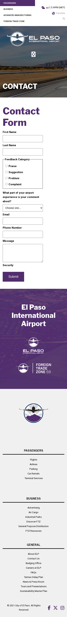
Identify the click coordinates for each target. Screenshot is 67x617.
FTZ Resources (33, 530)
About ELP (33, 553)
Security (8, 265)
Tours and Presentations (33, 586)
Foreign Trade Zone (14, 21)
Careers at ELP (33, 567)
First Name (9, 132)
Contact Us (33, 558)
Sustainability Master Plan (33, 591)
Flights (33, 459)
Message (8, 241)
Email (6, 214)
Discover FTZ (33, 521)
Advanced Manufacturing (17, 15)
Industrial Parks (33, 516)
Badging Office (33, 563)
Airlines (33, 464)
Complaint (15, 184)
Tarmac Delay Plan (33, 577)
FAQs (33, 572)
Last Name (9, 145)
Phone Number (12, 227)
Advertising (34, 507)
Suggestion (16, 172)
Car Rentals (33, 473)
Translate (58, 13)
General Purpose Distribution (33, 526)
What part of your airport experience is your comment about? (21, 197)
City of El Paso (22, 605)
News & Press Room (33, 581)
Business (8, 9)
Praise (13, 166)
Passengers (10, 3)
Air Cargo (33, 512)
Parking (33, 468)
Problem (14, 178)
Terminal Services (33, 478)
